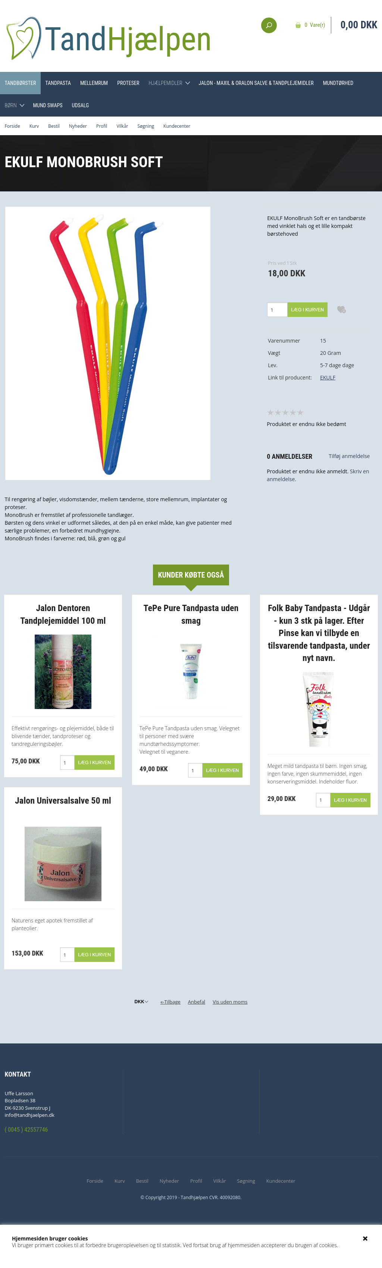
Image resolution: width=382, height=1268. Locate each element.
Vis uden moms (230, 1001)
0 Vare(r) (315, 25)
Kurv (34, 126)
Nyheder (78, 126)
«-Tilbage (170, 1001)
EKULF (327, 377)
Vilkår (122, 126)
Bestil (54, 126)
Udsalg (80, 105)
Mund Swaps (47, 105)
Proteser (128, 83)
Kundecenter (176, 126)
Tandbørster (20, 83)
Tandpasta (58, 83)
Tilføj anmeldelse (349, 456)
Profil (101, 126)
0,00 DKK (359, 25)
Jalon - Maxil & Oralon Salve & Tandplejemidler (256, 83)
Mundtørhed (338, 83)
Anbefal (196, 1001)
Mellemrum (94, 83)
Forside (12, 126)
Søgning (145, 126)
